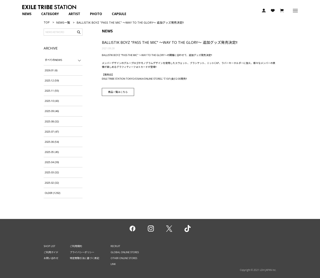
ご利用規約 (76, 246)
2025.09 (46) (52, 111)
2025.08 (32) (52, 121)
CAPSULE (119, 14)
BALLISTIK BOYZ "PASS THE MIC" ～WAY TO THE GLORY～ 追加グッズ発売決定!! (169, 42)
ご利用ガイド (51, 252)
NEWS (26, 14)
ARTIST (74, 14)
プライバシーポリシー (82, 252)
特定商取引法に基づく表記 (84, 258)
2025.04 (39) (52, 162)
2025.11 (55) (52, 90)
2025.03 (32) (52, 172)
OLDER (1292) (52, 193)
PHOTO (96, 14)
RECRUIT (115, 246)
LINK (113, 264)
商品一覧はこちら (118, 92)
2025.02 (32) (52, 183)
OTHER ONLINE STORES (124, 258)
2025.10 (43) (52, 101)
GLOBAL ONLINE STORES (125, 252)
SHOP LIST (49, 246)
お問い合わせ (51, 258)
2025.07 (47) (52, 131)
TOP (47, 22)
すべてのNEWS (53, 60)
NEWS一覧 (63, 22)
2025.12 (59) (52, 80)
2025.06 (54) (52, 142)
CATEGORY (50, 14)
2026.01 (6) (51, 70)
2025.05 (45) (52, 152)
